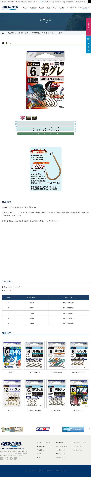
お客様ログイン (78, 450)
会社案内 (60, 442)
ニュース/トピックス (44, 442)
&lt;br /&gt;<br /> (33, 253)
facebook (57, 1)
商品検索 (11, 33)
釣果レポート (61, 453)
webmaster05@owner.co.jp (26, 1)
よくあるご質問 (62, 446)
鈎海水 (46, 33)
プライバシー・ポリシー (80, 442)
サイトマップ (77, 446)
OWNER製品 (36, 33)
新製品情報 (41, 446)
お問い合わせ (61, 450)
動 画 (40, 453)
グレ (53, 33)
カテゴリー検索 (23, 33)
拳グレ (61, 33)
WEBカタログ (80, 1)
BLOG (40, 457)
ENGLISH (47, 1)
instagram (68, 1)
